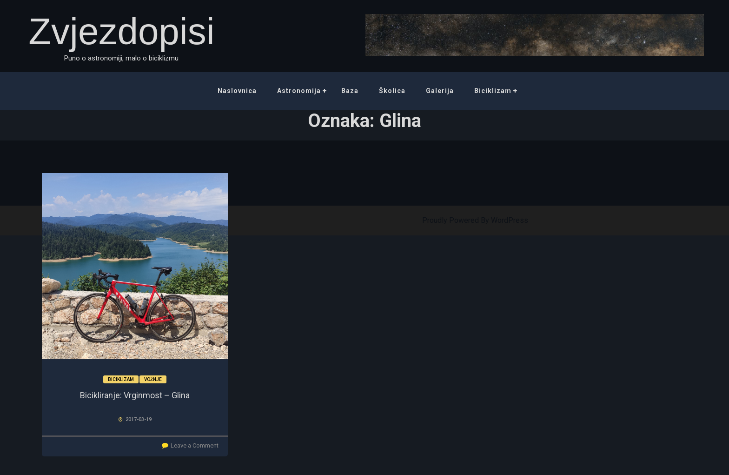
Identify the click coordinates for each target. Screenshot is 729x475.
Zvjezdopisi (121, 31)
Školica (392, 90)
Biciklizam (492, 90)
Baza (349, 90)
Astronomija (299, 90)
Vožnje (153, 379)
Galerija (440, 90)
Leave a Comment (195, 445)
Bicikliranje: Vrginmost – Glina (135, 395)
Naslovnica (237, 90)
